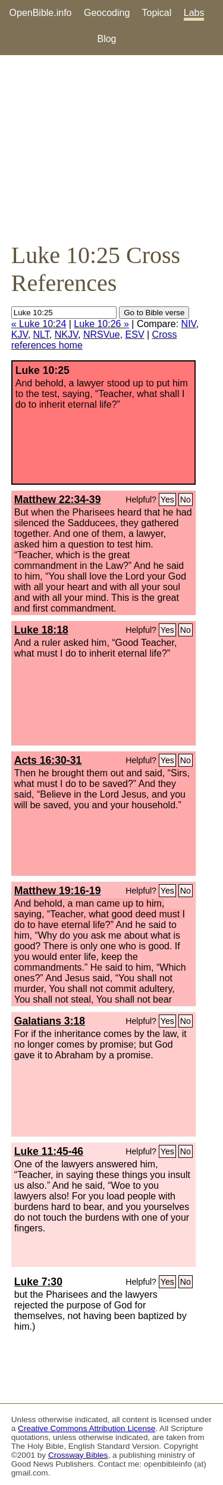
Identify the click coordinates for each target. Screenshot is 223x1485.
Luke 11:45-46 (48, 1151)
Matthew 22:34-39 (57, 499)
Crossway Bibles (78, 1455)
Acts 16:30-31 (47, 760)
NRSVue (101, 334)
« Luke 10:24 (39, 324)
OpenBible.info (41, 13)
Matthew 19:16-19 (57, 891)
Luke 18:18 (41, 630)
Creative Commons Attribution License (86, 1428)
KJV (19, 334)
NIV (188, 324)
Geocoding (107, 13)
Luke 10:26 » (101, 324)
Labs (194, 13)
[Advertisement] (111, 148)
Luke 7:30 (38, 1282)
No (185, 499)
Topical (157, 13)
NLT (41, 334)
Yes (167, 499)
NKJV (66, 334)
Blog (106, 39)
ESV (135, 334)
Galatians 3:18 (49, 1021)
